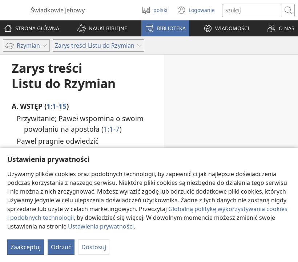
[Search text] (252, 10)
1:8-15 (129, 151)
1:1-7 (112, 129)
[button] (102, 28)
